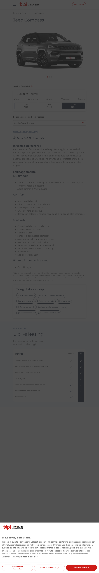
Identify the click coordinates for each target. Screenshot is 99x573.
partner (49, 547)
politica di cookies (28, 556)
